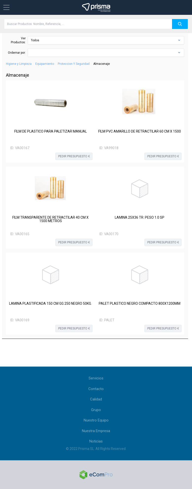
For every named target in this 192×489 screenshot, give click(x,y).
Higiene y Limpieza (19, 64)
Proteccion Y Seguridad (74, 64)
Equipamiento (44, 64)
